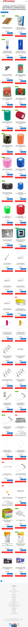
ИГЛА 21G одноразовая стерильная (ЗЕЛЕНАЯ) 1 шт (7, 309)
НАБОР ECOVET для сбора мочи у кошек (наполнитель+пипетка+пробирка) (7, 544)
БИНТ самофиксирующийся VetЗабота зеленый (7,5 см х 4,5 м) (7, 122)
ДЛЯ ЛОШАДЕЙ (14, 608)
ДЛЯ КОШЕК (14, 601)
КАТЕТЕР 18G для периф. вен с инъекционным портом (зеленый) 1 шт (21, 357)
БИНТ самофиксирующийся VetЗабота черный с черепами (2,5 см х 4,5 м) (7, 193)
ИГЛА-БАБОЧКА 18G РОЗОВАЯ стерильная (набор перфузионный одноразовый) (7, 333)
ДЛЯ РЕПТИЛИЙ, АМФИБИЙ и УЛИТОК (14, 604)
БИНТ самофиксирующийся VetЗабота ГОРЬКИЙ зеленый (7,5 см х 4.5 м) (20, 99)
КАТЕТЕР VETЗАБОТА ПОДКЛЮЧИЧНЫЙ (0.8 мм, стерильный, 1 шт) (20, 404)
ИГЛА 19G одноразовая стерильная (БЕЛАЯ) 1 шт (7, 286)
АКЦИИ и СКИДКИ (14, 596)
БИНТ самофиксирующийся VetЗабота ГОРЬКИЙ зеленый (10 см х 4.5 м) (20, 75)
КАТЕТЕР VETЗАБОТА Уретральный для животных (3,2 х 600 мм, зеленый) (20, 451)
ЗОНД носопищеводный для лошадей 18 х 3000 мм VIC (7, 240)
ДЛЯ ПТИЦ (14, 603)
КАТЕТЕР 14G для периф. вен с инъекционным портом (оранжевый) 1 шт (7, 357)
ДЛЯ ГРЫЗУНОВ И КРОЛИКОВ (13, 602)
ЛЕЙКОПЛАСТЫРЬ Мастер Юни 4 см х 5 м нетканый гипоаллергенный (7, 521)
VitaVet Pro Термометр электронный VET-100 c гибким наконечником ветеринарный (20, 52)
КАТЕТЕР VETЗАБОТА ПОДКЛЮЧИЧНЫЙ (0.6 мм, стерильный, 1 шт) (7, 404)
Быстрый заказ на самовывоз (7, 35)
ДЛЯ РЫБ (14, 607)
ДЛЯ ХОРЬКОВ (14, 609)
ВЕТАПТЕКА (14, 598)
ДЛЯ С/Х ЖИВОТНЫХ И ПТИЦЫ (14, 606)
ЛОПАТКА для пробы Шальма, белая (21, 520)
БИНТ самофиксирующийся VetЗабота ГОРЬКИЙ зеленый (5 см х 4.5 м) (7, 99)
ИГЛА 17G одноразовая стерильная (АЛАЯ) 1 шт (7, 264)
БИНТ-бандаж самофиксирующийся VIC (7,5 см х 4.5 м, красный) (20, 217)
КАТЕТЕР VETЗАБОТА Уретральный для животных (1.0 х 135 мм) (20, 427)
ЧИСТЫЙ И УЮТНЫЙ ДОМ (14, 613)
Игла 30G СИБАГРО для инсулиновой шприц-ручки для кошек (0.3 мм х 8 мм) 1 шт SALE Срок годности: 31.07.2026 (20, 310)
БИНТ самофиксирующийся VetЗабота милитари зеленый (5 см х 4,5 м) (7, 146)
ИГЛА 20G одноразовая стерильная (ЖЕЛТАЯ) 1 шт (20, 286)
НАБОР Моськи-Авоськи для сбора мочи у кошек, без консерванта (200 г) (20, 544)
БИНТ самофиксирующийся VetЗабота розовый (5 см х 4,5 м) (7, 169)
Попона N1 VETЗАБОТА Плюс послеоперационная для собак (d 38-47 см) (7, 568)
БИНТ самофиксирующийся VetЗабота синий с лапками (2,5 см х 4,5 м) (20, 170)
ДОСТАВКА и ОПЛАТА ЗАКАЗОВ (14, 591)
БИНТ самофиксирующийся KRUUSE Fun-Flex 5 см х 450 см (7, 75)
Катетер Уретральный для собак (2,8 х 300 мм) (20, 498)
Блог (14, 588)
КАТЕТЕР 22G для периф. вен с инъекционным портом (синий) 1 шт (7, 380)
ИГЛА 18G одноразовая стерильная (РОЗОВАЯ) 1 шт (20, 264)
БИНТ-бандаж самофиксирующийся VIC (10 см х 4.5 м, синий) (20, 193)
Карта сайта (14, 592)
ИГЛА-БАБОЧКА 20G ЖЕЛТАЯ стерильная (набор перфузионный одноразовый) (21, 333)
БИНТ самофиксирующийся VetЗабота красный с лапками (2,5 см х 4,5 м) (21, 122)
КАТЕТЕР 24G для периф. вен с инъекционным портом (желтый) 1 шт (21, 380)
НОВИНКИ (14, 597)
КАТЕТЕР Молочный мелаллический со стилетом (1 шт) (7, 474)
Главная (2, 4)
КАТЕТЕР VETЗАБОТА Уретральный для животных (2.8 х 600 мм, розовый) (7, 451)
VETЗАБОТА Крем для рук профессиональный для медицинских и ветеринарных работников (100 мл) (7, 52)
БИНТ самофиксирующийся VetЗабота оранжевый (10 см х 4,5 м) (20, 146)
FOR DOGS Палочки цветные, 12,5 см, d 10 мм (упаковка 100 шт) (7, 28)
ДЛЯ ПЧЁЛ (13, 612)
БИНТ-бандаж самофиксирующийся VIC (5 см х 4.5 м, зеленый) (7, 217)
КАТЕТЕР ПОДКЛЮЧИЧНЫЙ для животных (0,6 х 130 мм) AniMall (20, 474)
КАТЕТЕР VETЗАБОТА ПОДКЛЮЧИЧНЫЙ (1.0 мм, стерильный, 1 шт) (7, 427)
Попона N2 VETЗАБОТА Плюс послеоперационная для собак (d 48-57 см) (20, 568)
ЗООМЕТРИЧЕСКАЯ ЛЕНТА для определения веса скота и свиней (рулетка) (20, 240)
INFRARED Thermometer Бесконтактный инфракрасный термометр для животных (20, 28)
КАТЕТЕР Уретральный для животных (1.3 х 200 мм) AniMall (7, 498)
